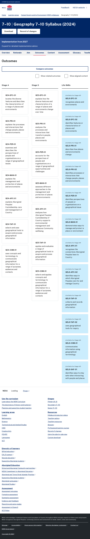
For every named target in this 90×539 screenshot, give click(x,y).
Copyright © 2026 (8, 534)
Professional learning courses (58, 428)
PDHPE (4, 434)
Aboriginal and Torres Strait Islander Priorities (18, 475)
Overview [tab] (6, 53)
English (4, 415)
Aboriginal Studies (8, 484)
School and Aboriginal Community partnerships (18, 468)
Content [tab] (51, 53)
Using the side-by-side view (57, 434)
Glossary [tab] (77, 53)
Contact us (74, 525)
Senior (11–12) (52, 408)
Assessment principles (10, 491)
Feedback (65, 8)
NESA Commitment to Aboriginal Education (17, 471)
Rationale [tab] (17, 53)
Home (4, 15)
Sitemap (4, 525)
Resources (52, 412)
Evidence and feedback (10, 501)
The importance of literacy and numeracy (16, 405)
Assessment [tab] (63, 53)
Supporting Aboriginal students (13, 461)
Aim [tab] (28, 53)
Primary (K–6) (52, 402)
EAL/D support (7, 455)
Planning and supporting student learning (16, 408)
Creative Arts (6, 431)
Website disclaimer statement (56, 525)
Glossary (51, 425)
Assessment (7, 488)
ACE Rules (5, 510)
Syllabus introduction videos (58, 415)
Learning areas (13, 15)
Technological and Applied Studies (14, 425)
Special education (8, 458)
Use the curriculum (10, 399)
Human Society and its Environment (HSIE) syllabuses (40, 15)
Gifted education (8, 451)
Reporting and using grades (11, 504)
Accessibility (16, 525)
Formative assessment (10, 494)
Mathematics (6, 418)
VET (3, 441)
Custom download (54, 437)
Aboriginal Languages (9, 481)
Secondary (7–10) (54, 405)
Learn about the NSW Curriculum (13, 402)
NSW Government (8, 529)
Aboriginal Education (11, 465)
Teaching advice (53, 418)
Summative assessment (10, 498)
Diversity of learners (11, 449)
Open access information (33, 525)
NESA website (79, 8)
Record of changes (54, 431)
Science (5, 422)
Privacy (25, 391)
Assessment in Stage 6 (10, 507)
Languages (6, 437)
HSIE (3, 428)
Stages (51, 399)
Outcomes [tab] (39, 53)
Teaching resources (55, 422)
